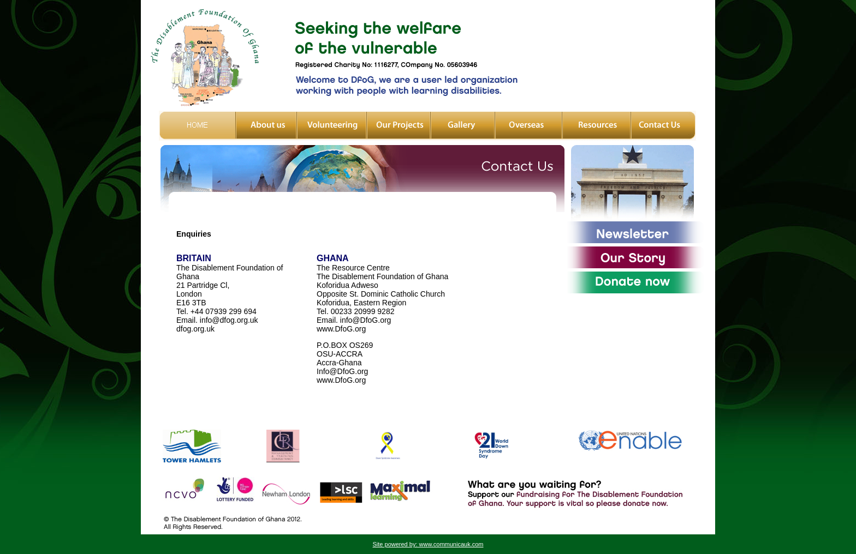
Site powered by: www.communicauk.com (428, 544)
